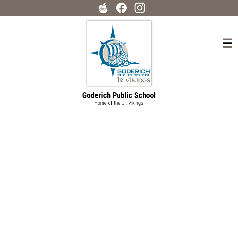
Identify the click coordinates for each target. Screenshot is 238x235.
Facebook (121, 9)
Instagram (140, 9)
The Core (101, 9)
